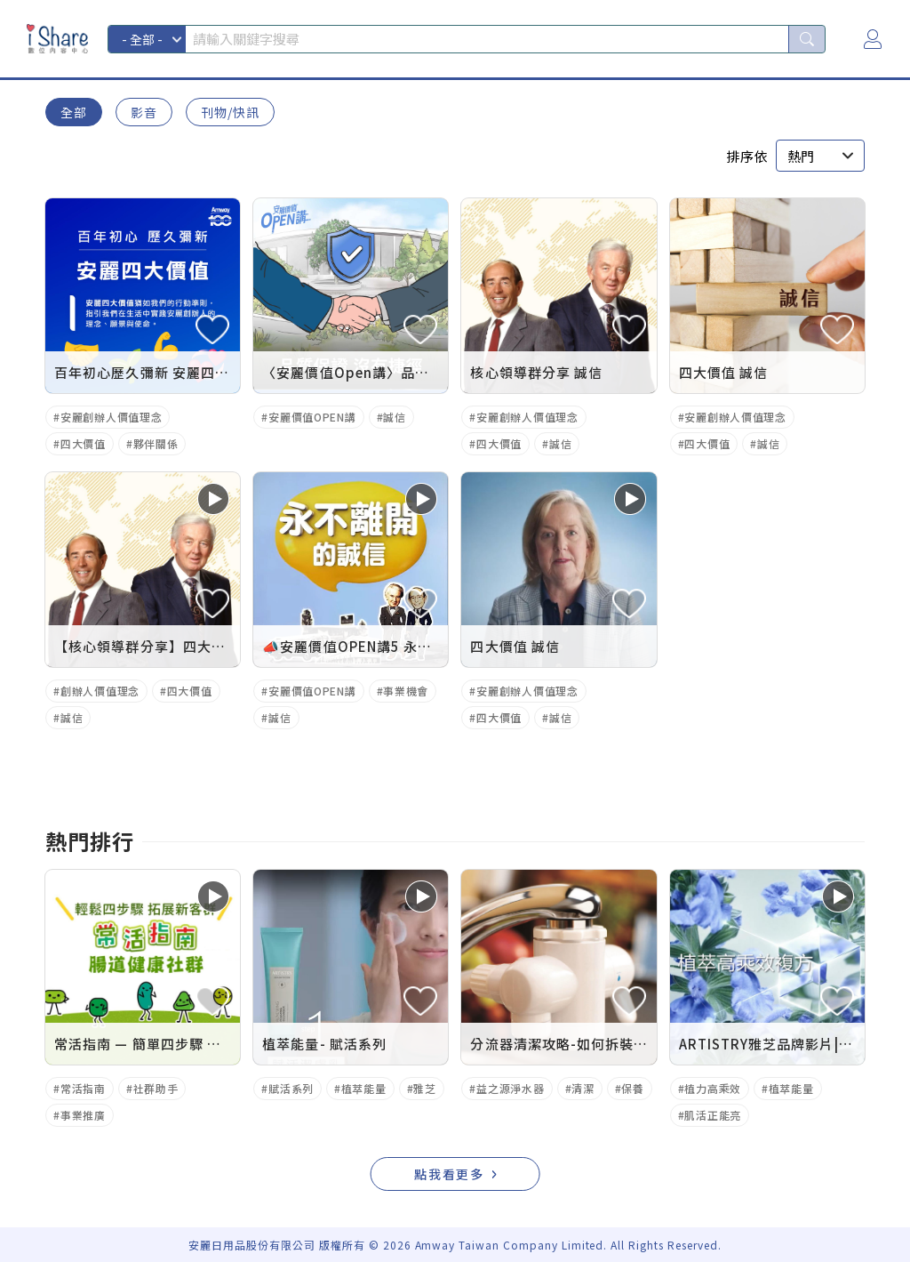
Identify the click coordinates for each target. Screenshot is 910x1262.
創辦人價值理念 (100, 690)
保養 (632, 1088)
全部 (73, 112)
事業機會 (405, 690)
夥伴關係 (156, 443)
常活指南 (83, 1088)
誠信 (394, 416)
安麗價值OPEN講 (311, 416)
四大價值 (83, 443)
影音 (144, 112)
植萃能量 (364, 1088)
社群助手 (156, 1088)
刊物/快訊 (230, 112)
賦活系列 (291, 1088)
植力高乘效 (712, 1088)
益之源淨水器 (510, 1088)
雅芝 (424, 1088)
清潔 (582, 1088)
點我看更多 (449, 1174)
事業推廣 (83, 1114)
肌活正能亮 (712, 1114)
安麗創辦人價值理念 (111, 416)
